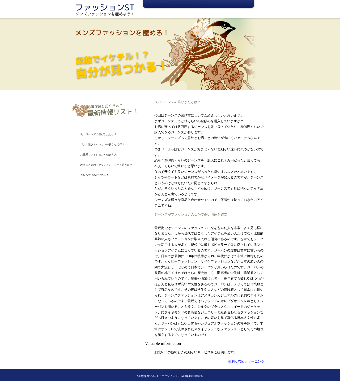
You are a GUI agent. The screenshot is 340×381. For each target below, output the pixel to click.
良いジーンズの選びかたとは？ (98, 134)
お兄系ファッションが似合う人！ (99, 154)
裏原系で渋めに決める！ (94, 174)
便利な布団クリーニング (246, 361)
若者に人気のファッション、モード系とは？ (106, 164)
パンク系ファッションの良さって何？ (102, 144)
